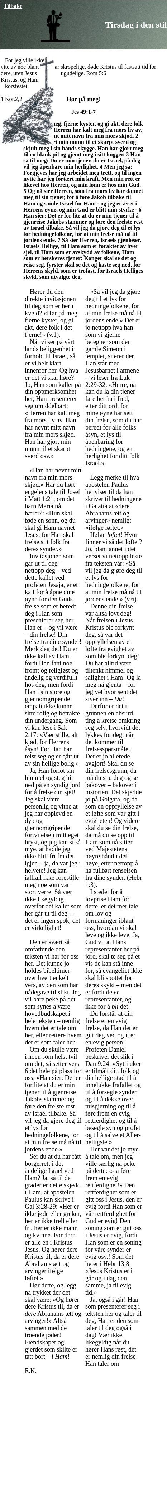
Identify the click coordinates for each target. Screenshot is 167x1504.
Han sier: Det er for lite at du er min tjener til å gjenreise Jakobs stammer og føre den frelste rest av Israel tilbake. (83, 222)
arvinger (47, 1267)
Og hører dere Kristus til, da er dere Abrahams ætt (52, 1256)
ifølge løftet (104, 527)
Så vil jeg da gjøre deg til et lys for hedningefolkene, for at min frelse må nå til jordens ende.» (53, 1131)
